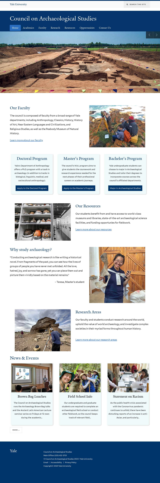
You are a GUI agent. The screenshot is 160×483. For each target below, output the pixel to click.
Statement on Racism (128, 396)
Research (55, 27)
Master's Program (78, 158)
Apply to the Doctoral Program (32, 188)
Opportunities (87, 27)
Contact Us (105, 27)
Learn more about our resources (94, 229)
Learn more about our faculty (26, 140)
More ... (16, 430)
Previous (149, 35)
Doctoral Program (32, 158)
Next (156, 35)
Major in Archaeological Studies (125, 188)
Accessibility (56, 463)
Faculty (42, 27)
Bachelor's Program (125, 158)
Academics (28, 27)
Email (46, 463)
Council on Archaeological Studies (55, 19)
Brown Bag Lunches (32, 396)
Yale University (86, 459)
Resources (70, 27)
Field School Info (80, 396)
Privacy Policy (70, 463)
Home (15, 27)
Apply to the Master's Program (79, 188)
